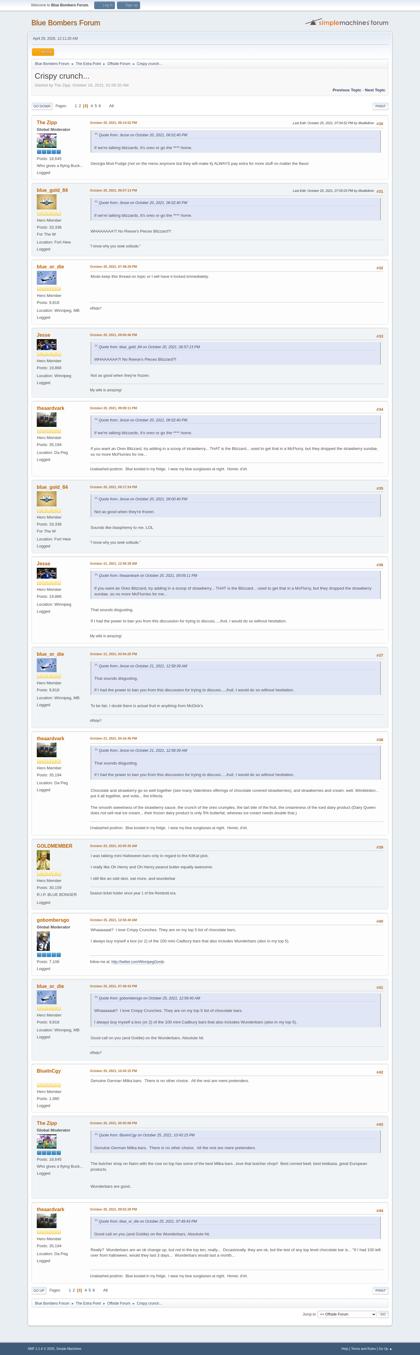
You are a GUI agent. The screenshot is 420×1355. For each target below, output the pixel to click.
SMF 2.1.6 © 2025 (41, 1348)
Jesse (43, 335)
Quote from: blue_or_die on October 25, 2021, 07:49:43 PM (148, 1221)
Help (345, 1348)
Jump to (309, 1314)
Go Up (38, 1290)
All (111, 106)
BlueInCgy (49, 1071)
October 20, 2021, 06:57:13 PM (113, 190)
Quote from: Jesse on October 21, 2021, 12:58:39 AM (143, 666)
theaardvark (50, 408)
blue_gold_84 (52, 190)
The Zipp (47, 122)
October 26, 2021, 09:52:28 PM (113, 1209)
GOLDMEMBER (54, 846)
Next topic (375, 90)
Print (380, 106)
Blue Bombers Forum (65, 23)
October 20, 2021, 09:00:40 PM (113, 335)
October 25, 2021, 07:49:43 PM (113, 986)
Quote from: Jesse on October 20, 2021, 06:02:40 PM (143, 135)
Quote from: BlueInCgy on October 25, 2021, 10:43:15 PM (147, 1135)
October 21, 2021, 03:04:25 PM (113, 654)
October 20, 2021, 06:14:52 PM (113, 122)
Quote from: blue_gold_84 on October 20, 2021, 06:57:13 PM (149, 347)
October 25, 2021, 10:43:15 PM (113, 1071)
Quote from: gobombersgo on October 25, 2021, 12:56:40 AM (149, 998)
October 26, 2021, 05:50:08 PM (113, 1123)
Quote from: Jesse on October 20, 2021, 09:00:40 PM (143, 499)
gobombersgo (53, 920)
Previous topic (346, 90)
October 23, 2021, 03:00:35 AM (113, 846)
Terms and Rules (363, 1348)
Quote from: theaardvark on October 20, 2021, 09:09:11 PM (148, 576)
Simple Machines (68, 1348)
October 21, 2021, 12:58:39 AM (113, 563)
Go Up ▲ (385, 1348)
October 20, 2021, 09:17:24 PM (113, 487)
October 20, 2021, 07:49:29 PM (113, 266)
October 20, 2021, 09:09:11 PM (113, 408)
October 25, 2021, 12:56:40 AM (113, 920)
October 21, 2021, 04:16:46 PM (113, 738)
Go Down (41, 106)
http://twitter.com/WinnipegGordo (138, 962)
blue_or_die (50, 266)
